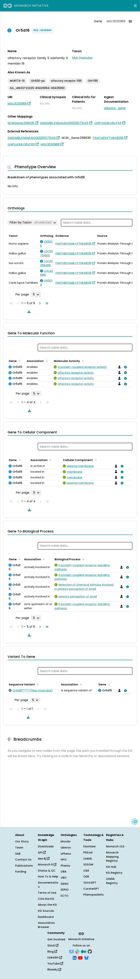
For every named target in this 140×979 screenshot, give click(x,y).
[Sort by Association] (46, 361)
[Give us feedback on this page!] (134, 821)
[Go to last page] (46, 303)
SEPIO (65, 890)
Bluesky (54, 969)
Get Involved (56, 939)
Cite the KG (46, 899)
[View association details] (124, 367)
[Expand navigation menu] (135, 5)
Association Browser (46, 925)
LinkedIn (54, 957)
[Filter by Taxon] (33, 222)
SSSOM (88, 864)
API (42, 852)
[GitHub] (90, 951)
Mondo (65, 841)
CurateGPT (91, 889)
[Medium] (83, 951)
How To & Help (48, 876)
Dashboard (46, 917)
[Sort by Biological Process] (83, 559)
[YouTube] (80, 958)
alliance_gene (115, 108)
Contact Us (23, 859)
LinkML (87, 859)
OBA (63, 871)
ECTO (64, 896)
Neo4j (43, 859)
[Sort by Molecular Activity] (82, 361)
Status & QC (47, 871)
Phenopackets (93, 895)
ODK (86, 876)
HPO (63, 859)
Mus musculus (82, 57)
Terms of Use (47, 893)
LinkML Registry (112, 881)
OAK (86, 871)
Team (19, 847)
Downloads (46, 846)
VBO (63, 878)
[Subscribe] (71, 951)
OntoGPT (89, 883)
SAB (17, 854)
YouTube (55, 963)
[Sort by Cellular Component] (95, 460)
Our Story (22, 841)
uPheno (66, 854)
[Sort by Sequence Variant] (37, 684)
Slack (52, 945)
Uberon (66, 847)
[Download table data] (28, 311)
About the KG (47, 905)
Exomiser (89, 846)
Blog (52, 951)
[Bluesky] (86, 958)
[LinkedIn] (75, 958)
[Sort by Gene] (19, 361)
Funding (20, 871)
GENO (65, 884)
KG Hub (111, 867)
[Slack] (77, 951)
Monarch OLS (115, 846)
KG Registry (114, 873)
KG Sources (46, 911)
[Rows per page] (36, 294)
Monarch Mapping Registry (112, 857)
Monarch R (47, 864)
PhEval (87, 852)
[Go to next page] (39, 303)
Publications (24, 866)
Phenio (65, 866)
